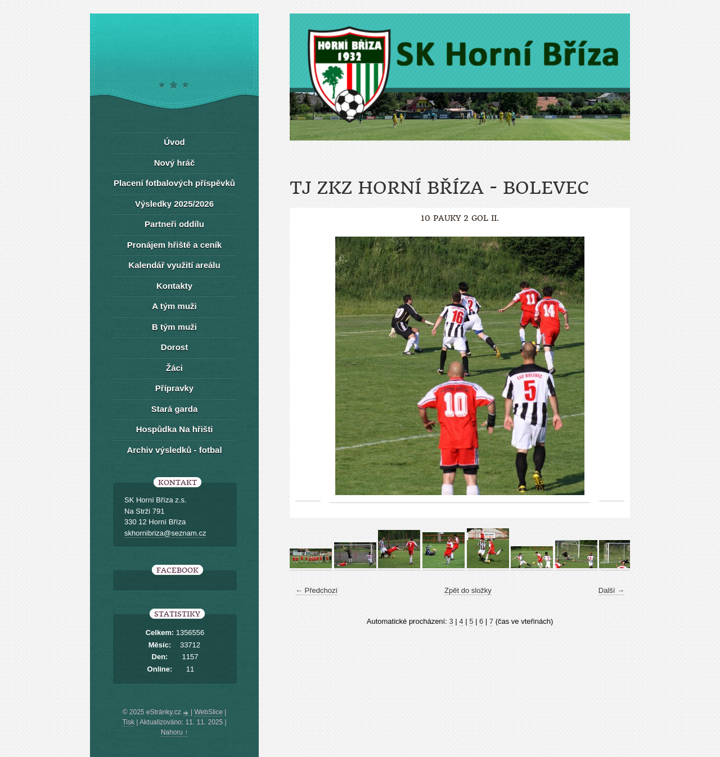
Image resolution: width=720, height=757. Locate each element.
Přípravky (174, 388)
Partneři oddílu (174, 224)
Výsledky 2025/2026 (174, 203)
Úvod (174, 142)
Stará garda (174, 409)
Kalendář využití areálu (174, 265)
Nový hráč (174, 162)
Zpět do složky (468, 590)
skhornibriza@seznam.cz (165, 533)
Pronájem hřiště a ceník (174, 245)
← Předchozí (316, 590)
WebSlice (208, 712)
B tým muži (174, 327)
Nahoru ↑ (174, 732)
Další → (611, 590)
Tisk (128, 722)
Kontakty (174, 286)
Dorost (174, 347)
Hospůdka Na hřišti (174, 429)
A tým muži (174, 306)
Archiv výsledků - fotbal (174, 450)
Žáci (174, 368)
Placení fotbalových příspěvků (174, 183)
